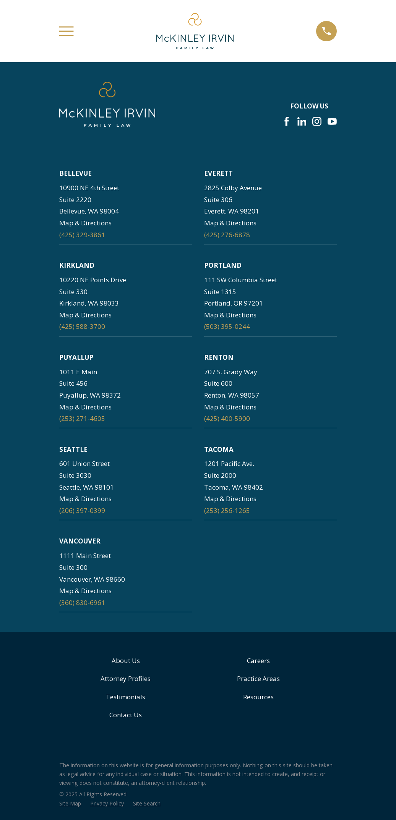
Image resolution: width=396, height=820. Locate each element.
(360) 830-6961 (82, 602)
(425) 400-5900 (227, 418)
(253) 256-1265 (227, 510)
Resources (258, 696)
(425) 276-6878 (227, 234)
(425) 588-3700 (82, 326)
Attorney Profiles (126, 678)
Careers (258, 660)
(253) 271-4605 (82, 418)
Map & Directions (85, 222)
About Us (126, 660)
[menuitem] (70, 804)
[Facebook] (286, 121)
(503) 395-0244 (227, 326)
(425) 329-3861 (82, 234)
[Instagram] (316, 121)
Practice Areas (258, 678)
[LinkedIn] (302, 121)
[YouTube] (332, 121)
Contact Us (125, 714)
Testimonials (125, 696)
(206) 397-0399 (82, 510)
